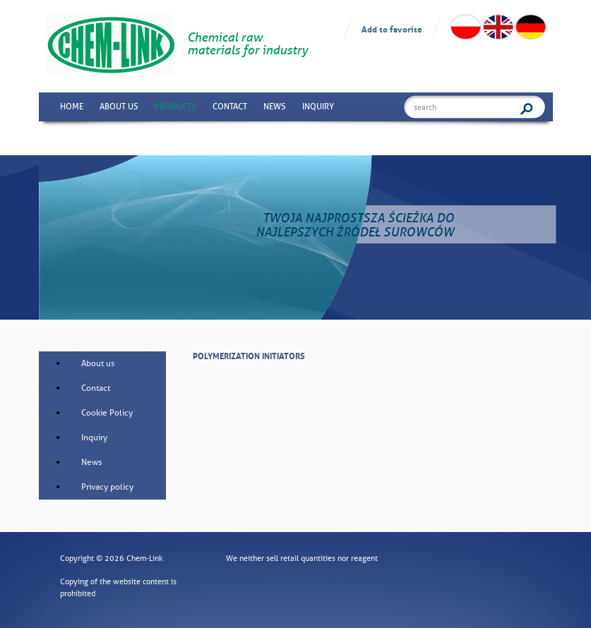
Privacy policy (107, 487)
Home (71, 106)
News (274, 106)
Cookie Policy (107, 412)
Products (175, 106)
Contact (230, 106)
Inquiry (318, 106)
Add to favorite (392, 28)
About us (119, 106)
